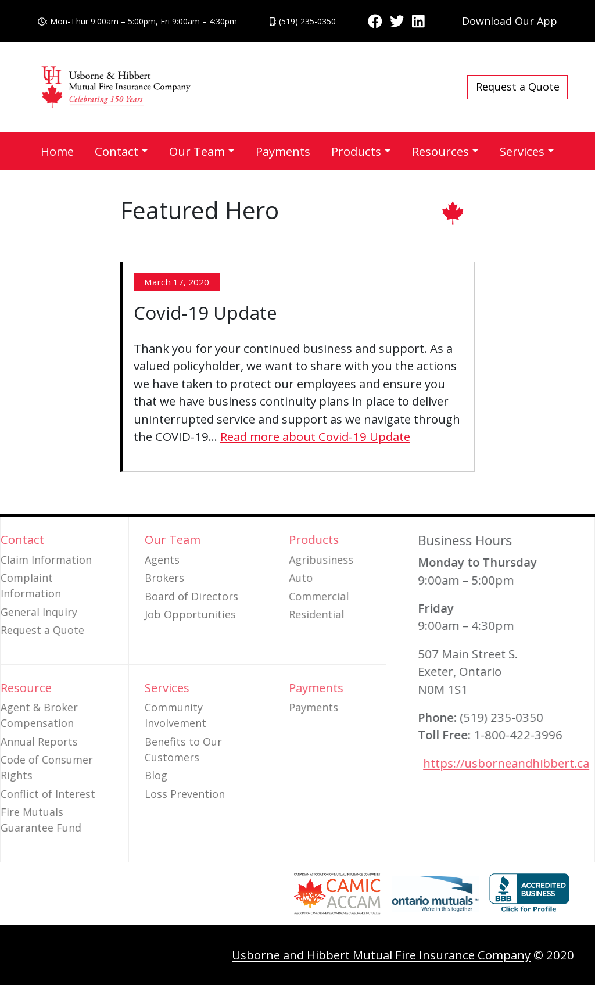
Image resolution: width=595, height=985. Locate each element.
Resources (440, 151)
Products (356, 151)
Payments (283, 151)
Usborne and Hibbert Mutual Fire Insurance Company (381, 955)
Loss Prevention (185, 794)
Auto (331, 578)
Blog (156, 775)
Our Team (197, 151)
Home (57, 151)
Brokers (164, 578)
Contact (116, 151)
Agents (162, 560)
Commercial (349, 596)
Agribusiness (352, 560)
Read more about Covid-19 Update (315, 436)
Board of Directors (191, 596)
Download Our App (509, 21)
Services (522, 151)
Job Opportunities (190, 614)
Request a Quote (518, 87)
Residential (347, 614)
